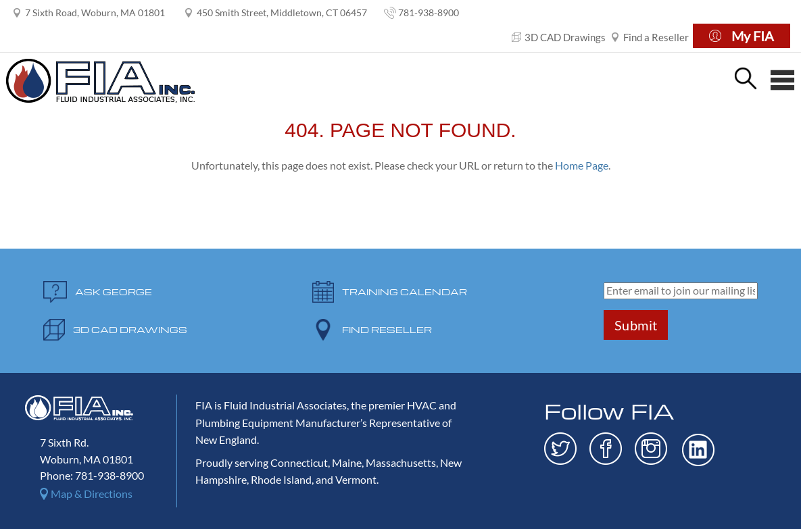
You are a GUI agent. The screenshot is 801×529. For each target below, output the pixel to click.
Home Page (581, 165)
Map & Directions (91, 493)
